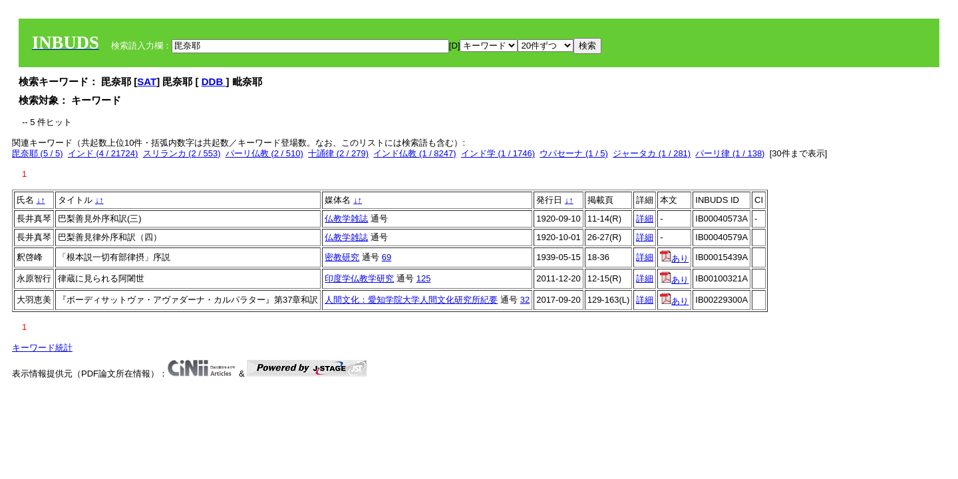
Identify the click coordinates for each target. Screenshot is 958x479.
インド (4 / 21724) (103, 153)
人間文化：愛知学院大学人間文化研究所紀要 (411, 300)
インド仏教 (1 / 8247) (414, 153)
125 (423, 278)
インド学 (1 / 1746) (498, 153)
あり (674, 258)
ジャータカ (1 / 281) (652, 153)
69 (386, 257)
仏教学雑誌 (346, 219)
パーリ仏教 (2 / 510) (264, 153)
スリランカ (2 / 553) (182, 153)
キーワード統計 (42, 348)
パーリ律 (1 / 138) (729, 153)
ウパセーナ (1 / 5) (574, 153)
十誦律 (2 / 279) (338, 153)
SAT (146, 81)
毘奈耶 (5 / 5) (37, 153)
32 (525, 300)
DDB (214, 81)
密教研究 (342, 257)
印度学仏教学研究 (359, 278)
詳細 (644, 219)
